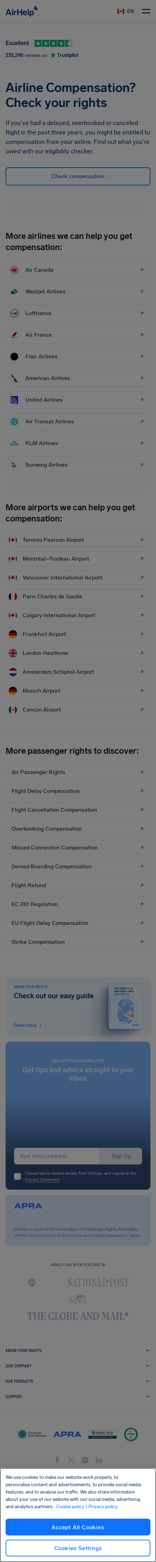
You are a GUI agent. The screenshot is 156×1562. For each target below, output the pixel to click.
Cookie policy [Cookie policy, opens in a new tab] (70, 1507)
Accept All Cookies (78, 1527)
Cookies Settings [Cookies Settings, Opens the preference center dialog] (78, 1548)
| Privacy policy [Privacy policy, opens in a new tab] (102, 1507)
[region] (78, 1515)
